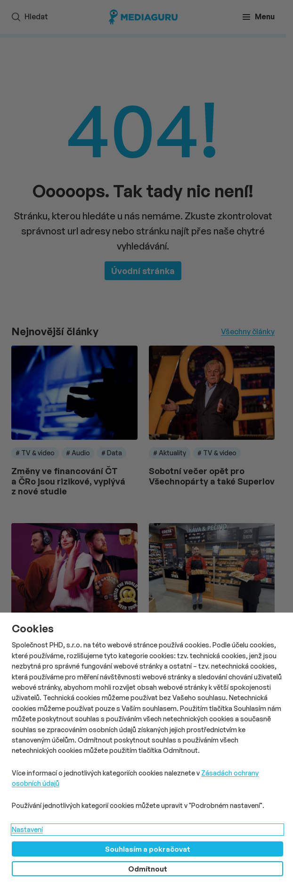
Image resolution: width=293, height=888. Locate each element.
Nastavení (27, 829)
